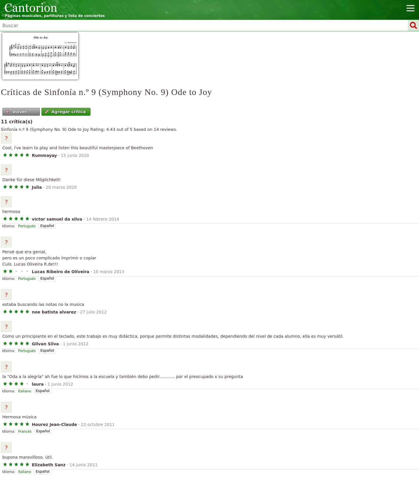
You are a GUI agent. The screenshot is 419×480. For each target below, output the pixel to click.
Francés (25, 431)
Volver (16, 111)
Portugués (27, 226)
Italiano (24, 391)
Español (47, 226)
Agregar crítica (65, 111)
